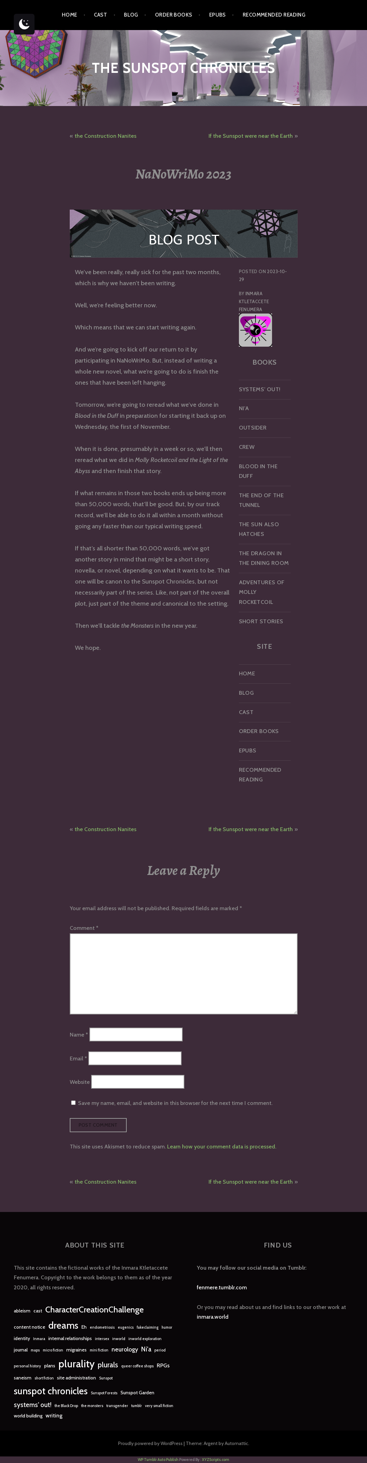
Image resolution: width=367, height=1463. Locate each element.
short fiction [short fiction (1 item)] (44, 1378)
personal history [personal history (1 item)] (27, 1366)
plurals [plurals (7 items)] (108, 1364)
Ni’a (244, 408)
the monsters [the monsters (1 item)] (92, 1406)
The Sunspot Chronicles (183, 67)
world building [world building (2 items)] (28, 1415)
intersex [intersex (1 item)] (102, 1339)
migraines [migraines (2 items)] (76, 1350)
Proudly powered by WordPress (150, 1443)
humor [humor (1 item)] (167, 1327)
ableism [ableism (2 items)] (22, 1310)
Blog (131, 15)
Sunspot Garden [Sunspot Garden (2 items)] (137, 1392)
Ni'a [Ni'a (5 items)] (146, 1349)
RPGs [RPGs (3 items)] (163, 1365)
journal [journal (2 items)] (21, 1350)
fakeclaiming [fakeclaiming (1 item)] (147, 1327)
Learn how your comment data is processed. (221, 1146)
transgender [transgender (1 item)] (117, 1406)
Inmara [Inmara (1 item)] (39, 1339)
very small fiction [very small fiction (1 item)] (159, 1406)
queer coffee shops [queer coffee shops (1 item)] (137, 1366)
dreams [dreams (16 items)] (63, 1325)
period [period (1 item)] (160, 1350)
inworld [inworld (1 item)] (118, 1339)
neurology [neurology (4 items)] (125, 1349)
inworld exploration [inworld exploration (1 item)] (145, 1339)
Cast (100, 15)
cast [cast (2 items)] (37, 1310)
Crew (247, 447)
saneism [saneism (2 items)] (22, 1377)
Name (79, 1034)
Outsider (253, 427)
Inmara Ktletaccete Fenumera (254, 301)
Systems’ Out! (260, 389)
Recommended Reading (274, 15)
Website (80, 1081)
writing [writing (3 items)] (54, 1415)
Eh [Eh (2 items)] (84, 1327)
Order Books (173, 15)
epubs (217, 15)
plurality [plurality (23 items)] (76, 1364)
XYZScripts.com (215, 1459)
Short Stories (261, 621)
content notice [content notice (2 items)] (29, 1327)
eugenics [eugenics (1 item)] (126, 1327)
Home (69, 15)
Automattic (236, 1443)
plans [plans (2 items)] (49, 1365)
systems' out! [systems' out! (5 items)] (32, 1405)
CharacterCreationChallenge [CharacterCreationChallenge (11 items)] (94, 1310)
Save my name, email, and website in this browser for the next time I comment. (175, 1103)
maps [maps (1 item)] (35, 1350)
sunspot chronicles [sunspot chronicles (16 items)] (51, 1391)
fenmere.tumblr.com (222, 1287)
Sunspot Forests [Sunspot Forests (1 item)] (104, 1393)
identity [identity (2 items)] (22, 1338)
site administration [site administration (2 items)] (76, 1377)
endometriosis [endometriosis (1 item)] (102, 1327)
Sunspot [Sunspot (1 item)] (106, 1378)
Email (78, 1058)
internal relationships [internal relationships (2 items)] (70, 1338)
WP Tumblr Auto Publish (158, 1459)
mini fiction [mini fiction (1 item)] (99, 1350)
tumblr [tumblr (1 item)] (136, 1406)
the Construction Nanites (105, 136)
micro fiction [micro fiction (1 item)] (53, 1350)
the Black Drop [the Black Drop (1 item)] (66, 1406)
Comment (84, 928)
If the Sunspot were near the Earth (251, 136)
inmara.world (213, 1316)
